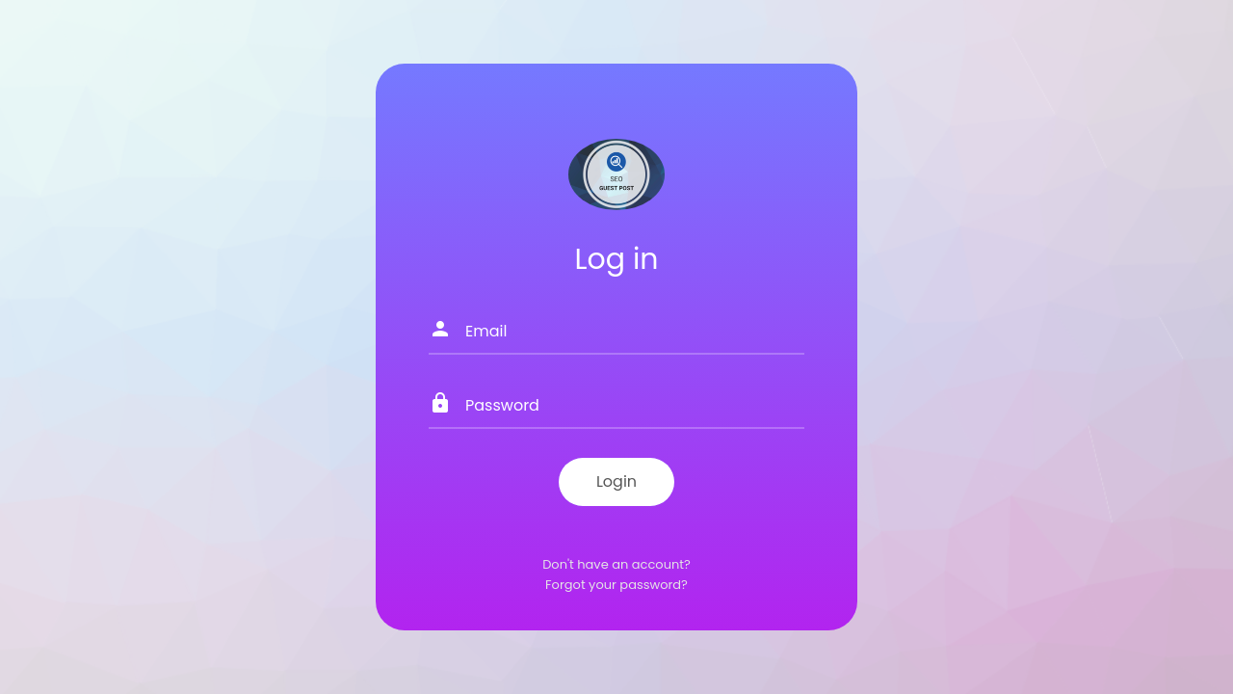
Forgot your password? (616, 584)
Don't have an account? (616, 564)
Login (616, 481)
